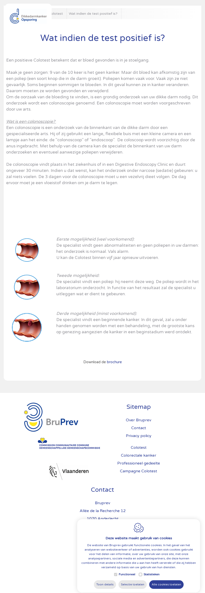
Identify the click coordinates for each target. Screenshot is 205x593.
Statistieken (152, 587)
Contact (102, 489)
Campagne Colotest (138, 471)
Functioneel (127, 587)
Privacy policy (138, 435)
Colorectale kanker (138, 455)
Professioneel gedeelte (138, 463)
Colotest (138, 447)
